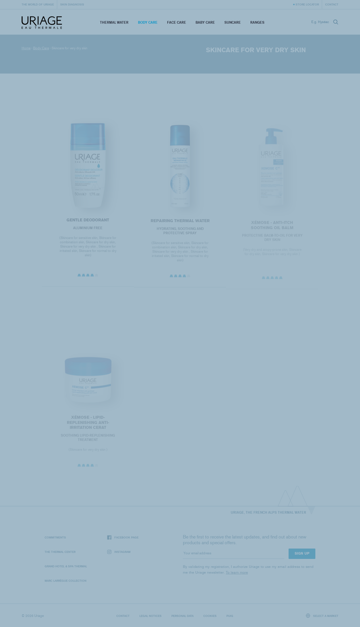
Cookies (210, 615)
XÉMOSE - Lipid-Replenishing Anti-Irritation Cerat (88, 423)
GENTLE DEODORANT (88, 221)
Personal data (182, 615)
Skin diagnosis (72, 4)
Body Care (148, 22)
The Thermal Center (60, 551)
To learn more (237, 572)
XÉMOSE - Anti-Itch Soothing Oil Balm (272, 227)
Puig (229, 615)
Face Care (176, 22)
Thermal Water (114, 22)
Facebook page (123, 537)
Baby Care (205, 22)
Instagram (118, 552)
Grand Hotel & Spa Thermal (66, 566)
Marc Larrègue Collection (65, 580)
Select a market (322, 615)
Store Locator (307, 4)
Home (26, 48)
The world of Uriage (38, 4)
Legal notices (150, 615)
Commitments (55, 537)
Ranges (257, 22)
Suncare (232, 22)
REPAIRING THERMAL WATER (179, 222)
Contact (331, 4)
